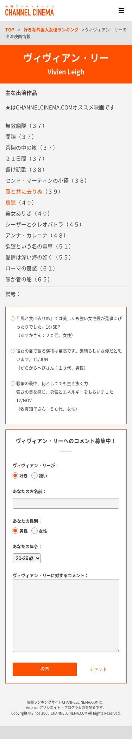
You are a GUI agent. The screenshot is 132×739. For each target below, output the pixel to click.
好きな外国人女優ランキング (51, 30)
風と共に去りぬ (23, 191)
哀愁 (10, 202)
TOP (9, 30)
